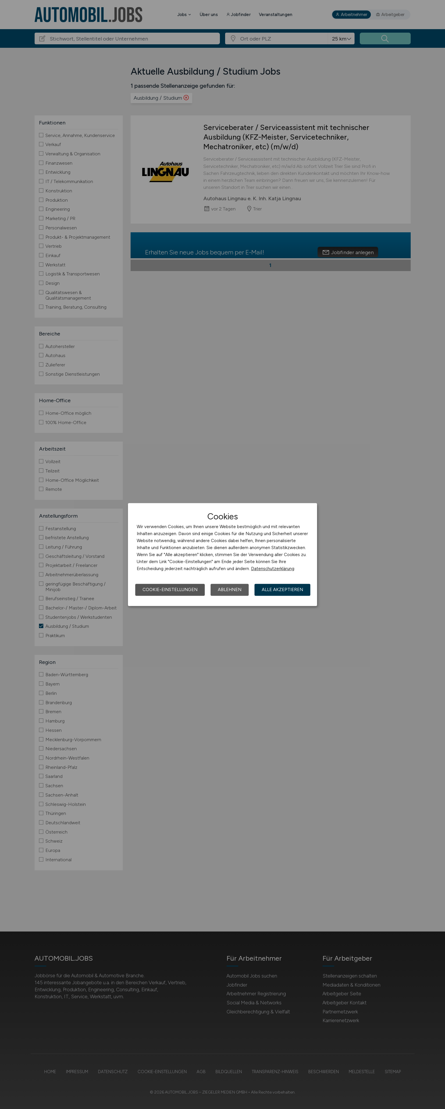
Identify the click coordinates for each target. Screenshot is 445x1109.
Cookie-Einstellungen (170, 589)
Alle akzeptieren (282, 589)
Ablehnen (229, 589)
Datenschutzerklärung (272, 568)
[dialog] (222, 554)
